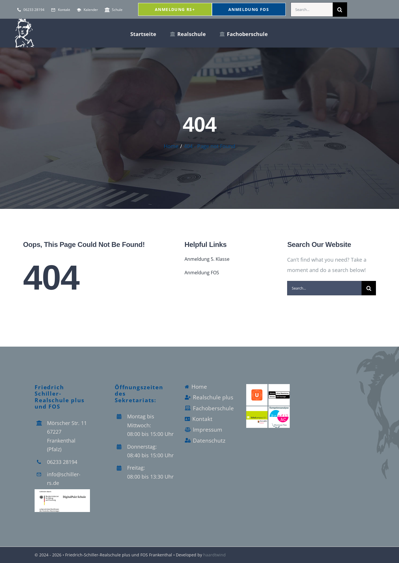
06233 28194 (62, 461)
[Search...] (312, 9)
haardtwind (214, 555)
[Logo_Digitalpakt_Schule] (62, 491)
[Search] (340, 9)
